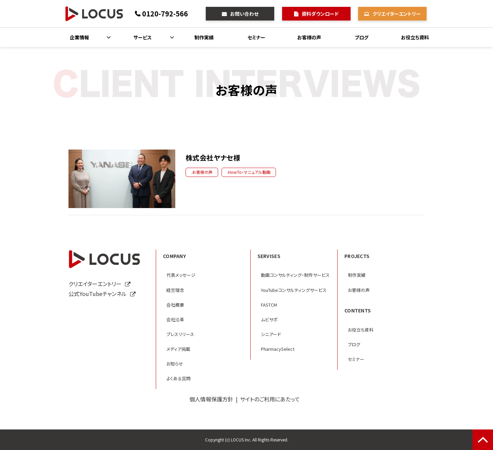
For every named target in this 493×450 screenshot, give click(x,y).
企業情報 (79, 37)
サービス (143, 37)
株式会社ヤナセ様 (213, 158)
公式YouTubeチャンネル (97, 294)
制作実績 (204, 37)
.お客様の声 (202, 172)
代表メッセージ (180, 275)
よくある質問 (178, 378)
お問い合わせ (244, 13)
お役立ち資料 (415, 37)
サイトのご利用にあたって (270, 399)
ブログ (361, 37)
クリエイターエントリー (396, 13)
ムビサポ (269, 319)
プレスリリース (180, 334)
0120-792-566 (165, 13)
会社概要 (175, 304)
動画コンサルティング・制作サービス (295, 275)
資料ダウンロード (320, 13)
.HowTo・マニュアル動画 (248, 172)
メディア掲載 (178, 349)
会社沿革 (175, 319)
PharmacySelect (277, 349)
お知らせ (174, 363)
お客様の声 (309, 37)
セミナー (256, 37)
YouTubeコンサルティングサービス (294, 290)
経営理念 (175, 290)
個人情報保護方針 (211, 399)
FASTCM (269, 304)
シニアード (271, 334)
